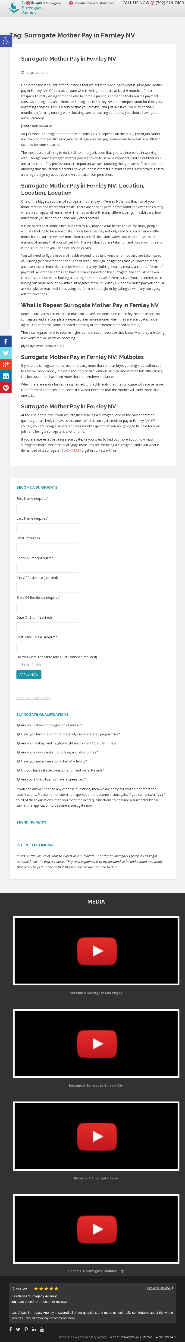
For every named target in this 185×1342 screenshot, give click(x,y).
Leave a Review (160, 1288)
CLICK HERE (70, 450)
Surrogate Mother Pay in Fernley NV (68, 58)
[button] (6, 41)
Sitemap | (149, 1337)
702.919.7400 (166, 1337)
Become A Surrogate (43, 3)
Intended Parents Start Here (92, 3)
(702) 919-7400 (170, 2)
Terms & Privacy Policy (33, 698)
